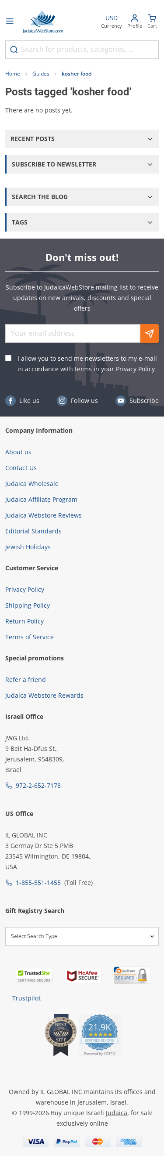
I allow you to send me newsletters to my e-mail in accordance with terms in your (87, 363)
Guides (40, 73)
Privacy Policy (135, 369)
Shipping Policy (27, 605)
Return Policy (24, 621)
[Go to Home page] (43, 22)
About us (18, 452)
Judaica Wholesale (32, 483)
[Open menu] (9, 22)
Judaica (116, 1113)
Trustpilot (26, 998)
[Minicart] (152, 22)
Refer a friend (25, 679)
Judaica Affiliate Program (41, 499)
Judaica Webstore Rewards (44, 695)
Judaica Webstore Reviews (43, 515)
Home (12, 73)
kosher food (76, 73)
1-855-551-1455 (38, 882)
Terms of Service (29, 637)
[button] (82, 139)
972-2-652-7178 (38, 785)
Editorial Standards (33, 531)
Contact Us (21, 468)
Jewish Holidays (28, 547)
